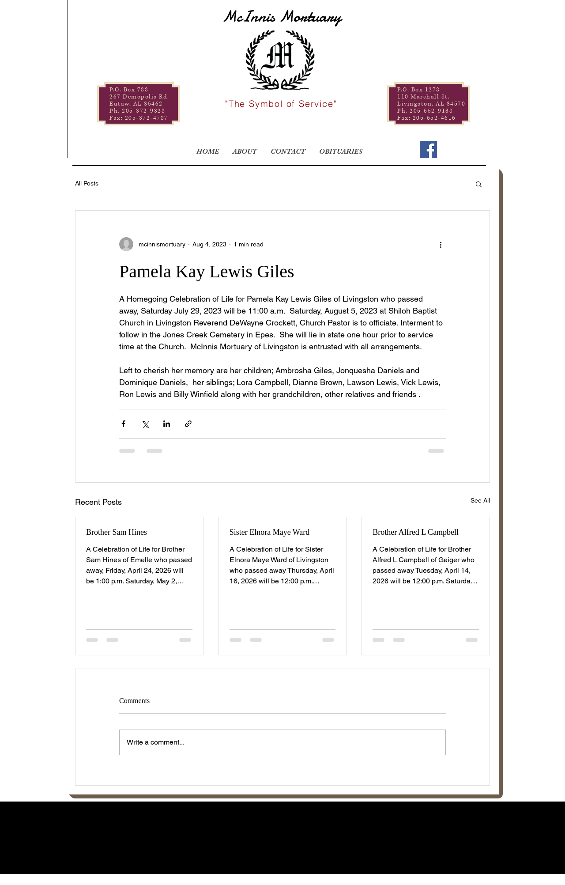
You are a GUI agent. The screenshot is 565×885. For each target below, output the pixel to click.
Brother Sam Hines (116, 532)
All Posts (86, 183)
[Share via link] (188, 424)
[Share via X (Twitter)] (145, 424)
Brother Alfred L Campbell (416, 532)
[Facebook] (428, 149)
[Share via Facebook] (123, 424)
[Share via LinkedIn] (166, 424)
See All (480, 500)
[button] (479, 183)
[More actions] (440, 244)
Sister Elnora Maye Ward (270, 532)
